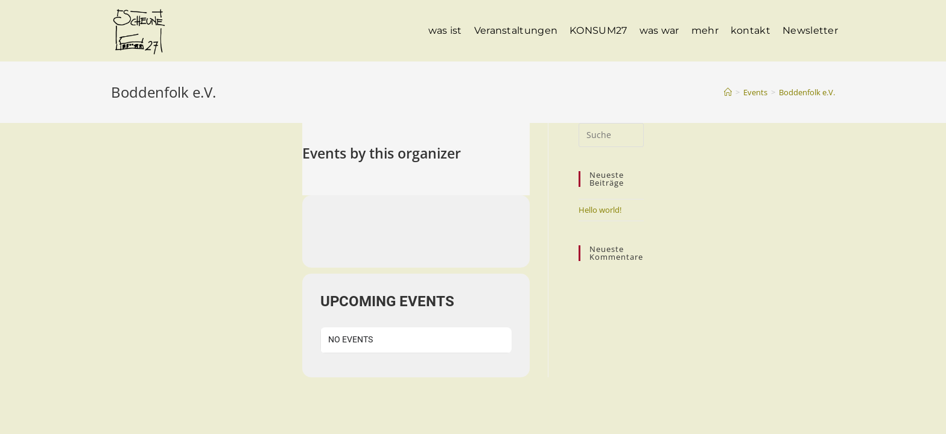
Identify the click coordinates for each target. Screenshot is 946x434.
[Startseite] (728, 92)
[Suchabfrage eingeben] (611, 135)
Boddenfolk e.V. (807, 92)
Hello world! (600, 209)
